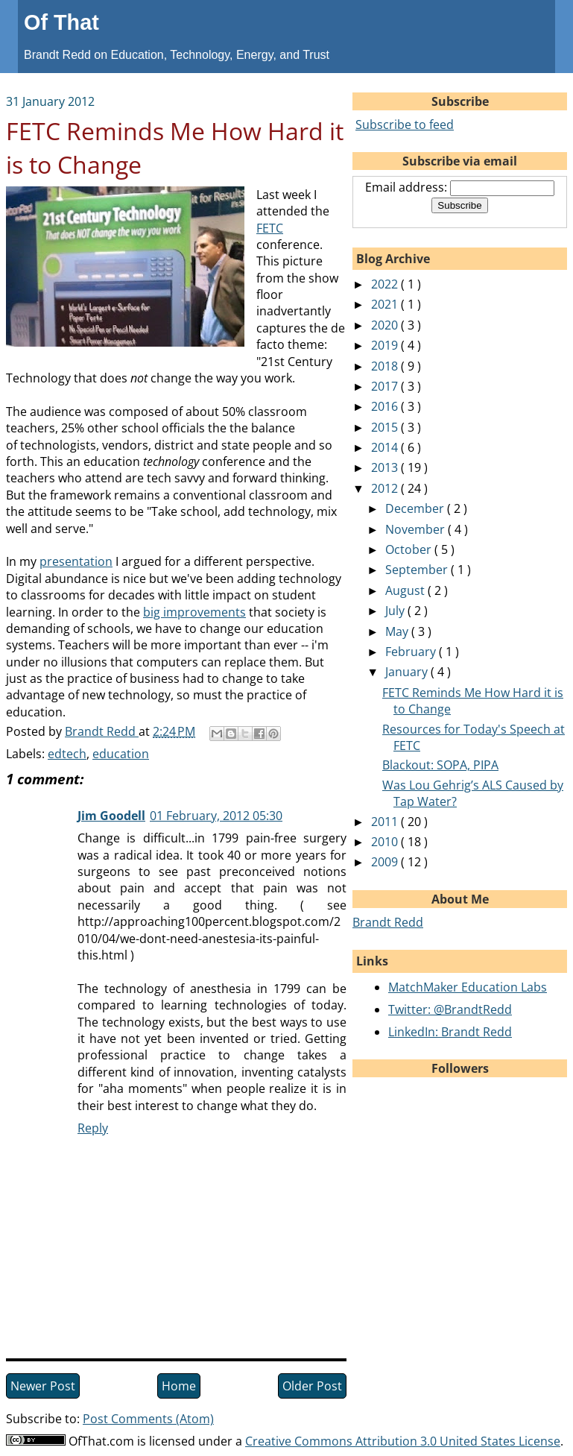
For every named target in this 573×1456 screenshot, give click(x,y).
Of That (61, 22)
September (418, 569)
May (398, 631)
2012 (386, 488)
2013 (386, 467)
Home (179, 1386)
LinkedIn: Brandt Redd (450, 1032)
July (396, 610)
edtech (67, 754)
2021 (386, 304)
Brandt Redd (387, 922)
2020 (386, 325)
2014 (386, 447)
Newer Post (42, 1386)
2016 (386, 406)
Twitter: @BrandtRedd (450, 1009)
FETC (269, 228)
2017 (386, 386)
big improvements (194, 612)
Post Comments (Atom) (148, 1419)
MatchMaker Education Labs (467, 987)
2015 (386, 427)
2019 (386, 345)
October (409, 549)
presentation (76, 561)
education (120, 754)
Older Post (312, 1386)
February (412, 651)
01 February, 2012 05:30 (216, 815)
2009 (386, 862)
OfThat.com (101, 1441)
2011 (386, 821)
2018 (386, 366)
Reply (92, 1128)
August (406, 590)
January (408, 672)
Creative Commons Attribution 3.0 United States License (402, 1441)
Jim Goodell (111, 815)
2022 (386, 284)
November (416, 529)
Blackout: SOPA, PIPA (440, 765)
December (416, 508)
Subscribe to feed (404, 124)
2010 (386, 841)
